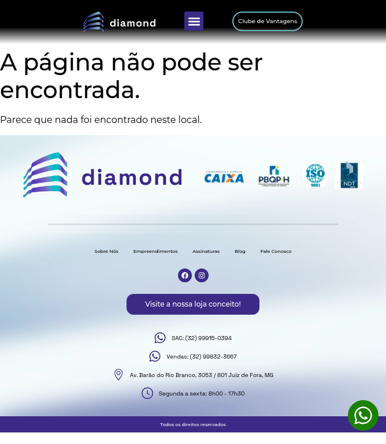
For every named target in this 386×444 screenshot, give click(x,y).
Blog (240, 251)
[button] (193, 21)
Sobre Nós (106, 251)
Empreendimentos (155, 251)
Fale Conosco (276, 251)
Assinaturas (206, 251)
